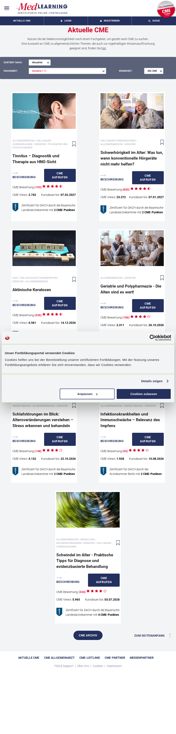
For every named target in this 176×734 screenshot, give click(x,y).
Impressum (114, 666)
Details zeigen (151, 381)
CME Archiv (88, 635)
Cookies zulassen (143, 394)
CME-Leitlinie (89, 657)
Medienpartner (142, 657)
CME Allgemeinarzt (59, 657)
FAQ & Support (64, 666)
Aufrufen (60, 175)
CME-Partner (115, 657)
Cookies (98, 666)
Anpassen (87, 394)
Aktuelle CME (22, 20)
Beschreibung (24, 175)
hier (103, 48)
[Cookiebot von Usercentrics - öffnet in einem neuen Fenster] (152, 338)
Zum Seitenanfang (152, 635)
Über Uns (83, 666)
